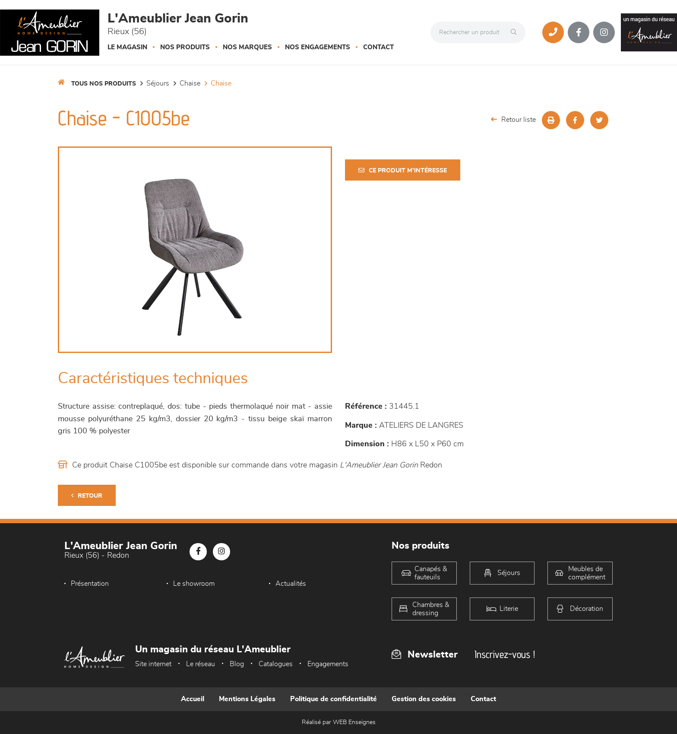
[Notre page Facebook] (578, 32)
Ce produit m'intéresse (402, 170)
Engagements (327, 664)
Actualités (290, 583)
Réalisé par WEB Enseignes (339, 722)
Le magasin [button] (127, 47)
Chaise (190, 83)
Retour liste (513, 119)
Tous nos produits (103, 84)
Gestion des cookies (424, 699)
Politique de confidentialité (333, 699)
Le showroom (194, 583)
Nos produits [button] (185, 47)
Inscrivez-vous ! (505, 654)
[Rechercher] (515, 32)
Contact (378, 47)
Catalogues (276, 664)
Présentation (90, 583)
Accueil (192, 699)
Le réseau (200, 664)
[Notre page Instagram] (604, 32)
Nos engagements (317, 47)
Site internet (153, 664)
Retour (86, 496)
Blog (237, 664)
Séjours (157, 83)
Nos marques (247, 47)
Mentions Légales (247, 699)
